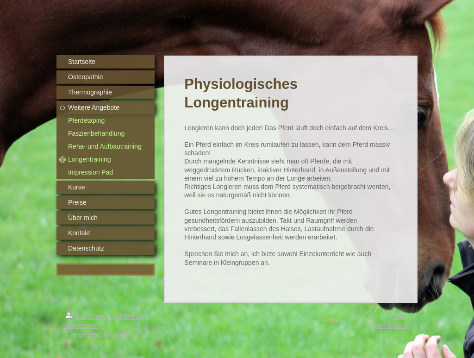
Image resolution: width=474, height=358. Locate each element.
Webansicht (391, 325)
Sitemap (131, 316)
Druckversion (90, 316)
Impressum (82, 325)
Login (400, 316)
